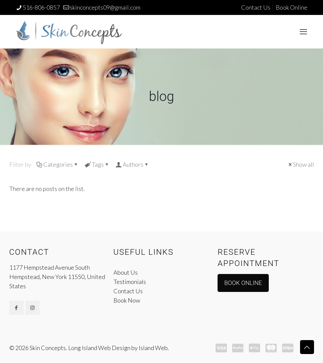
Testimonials (129, 281)
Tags (97, 164)
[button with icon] (16, 308)
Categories (57, 164)
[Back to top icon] (307, 347)
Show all (300, 164)
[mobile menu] (303, 31)
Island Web (153, 347)
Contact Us (255, 7)
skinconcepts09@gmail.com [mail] (105, 7)
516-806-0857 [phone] (41, 7)
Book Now (126, 300)
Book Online (291, 7)
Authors (132, 164)
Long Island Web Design (99, 347)
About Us (125, 272)
